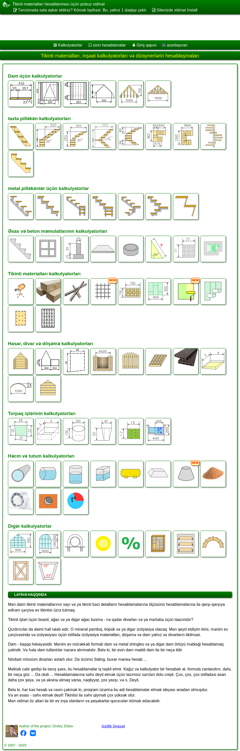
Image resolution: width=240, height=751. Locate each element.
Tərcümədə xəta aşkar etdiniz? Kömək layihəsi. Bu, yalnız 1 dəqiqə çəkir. (82, 10)
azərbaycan (174, 45)
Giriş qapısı (146, 45)
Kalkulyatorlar (70, 45)
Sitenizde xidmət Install (177, 10)
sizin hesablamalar (109, 45)
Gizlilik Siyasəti (113, 726)
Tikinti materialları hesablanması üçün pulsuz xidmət (58, 4)
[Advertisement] (116, 27)
